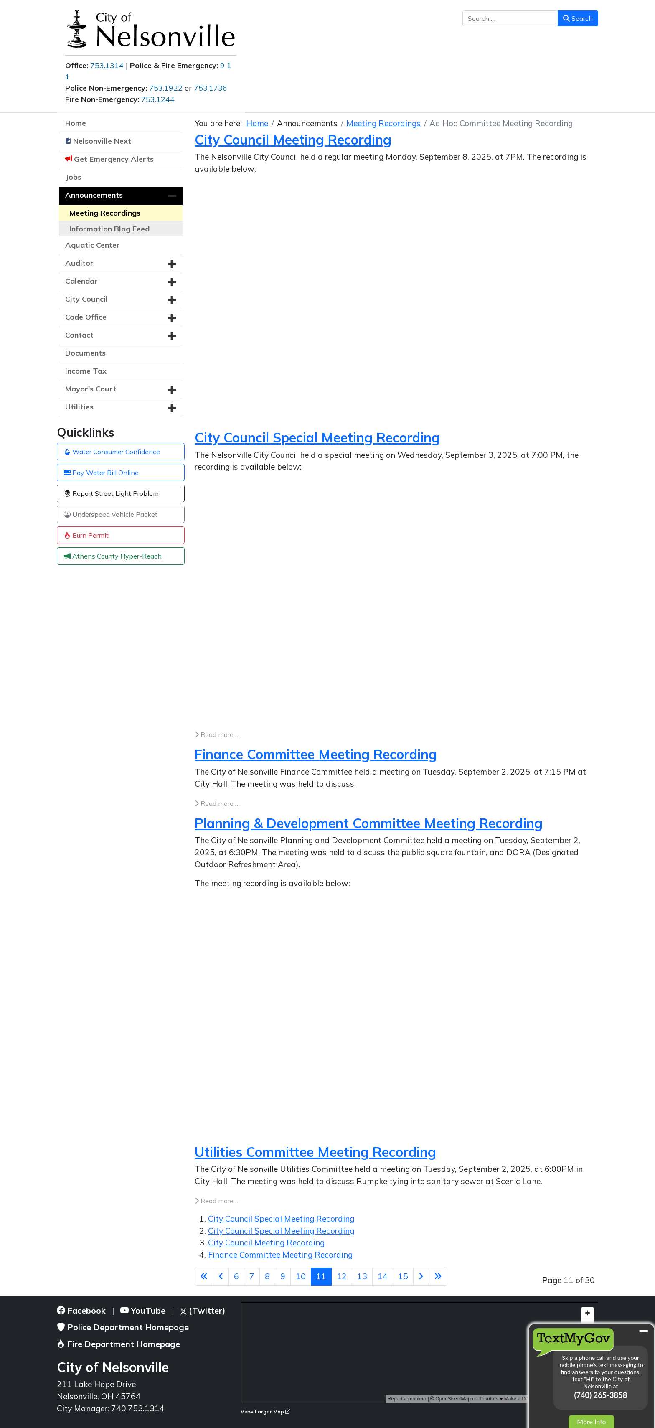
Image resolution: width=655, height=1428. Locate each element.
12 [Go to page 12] (342, 1276)
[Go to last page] (438, 1277)
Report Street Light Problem (111, 493)
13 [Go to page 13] (362, 1276)
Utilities (79, 407)
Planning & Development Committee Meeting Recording (369, 823)
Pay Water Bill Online (101, 472)
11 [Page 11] (321, 1276)
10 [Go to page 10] (301, 1276)
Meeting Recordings (104, 213)
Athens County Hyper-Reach (113, 556)
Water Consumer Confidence (112, 451)
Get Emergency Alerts (114, 159)
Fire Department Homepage (118, 1344)
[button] (172, 196)
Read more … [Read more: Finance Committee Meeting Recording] (217, 803)
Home (75, 123)
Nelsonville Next (102, 141)
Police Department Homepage (123, 1327)
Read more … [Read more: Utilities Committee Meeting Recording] (217, 1201)
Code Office (86, 317)
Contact (79, 335)
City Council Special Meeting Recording (317, 437)
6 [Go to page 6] (236, 1276)
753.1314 (107, 65)
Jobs (73, 177)
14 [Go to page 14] (383, 1276)
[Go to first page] (204, 1277)
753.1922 (166, 88)
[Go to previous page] (221, 1277)
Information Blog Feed (109, 229)
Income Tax (86, 371)
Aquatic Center (92, 245)
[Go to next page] (421, 1277)
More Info (591, 1421)
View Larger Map (265, 1411)
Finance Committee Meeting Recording (316, 754)
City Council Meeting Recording (293, 139)
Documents (85, 353)
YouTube (142, 1310)
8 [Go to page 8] (267, 1276)
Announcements (94, 195)
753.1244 (158, 99)
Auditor (79, 263)
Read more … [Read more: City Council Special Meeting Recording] (217, 734)
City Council (86, 299)
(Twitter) (203, 1310)
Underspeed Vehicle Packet (110, 514)
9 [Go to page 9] (282, 1276)
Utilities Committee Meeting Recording (315, 1151)
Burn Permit (86, 535)
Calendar (81, 281)
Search (578, 18)
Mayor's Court (91, 389)
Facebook (81, 1310)
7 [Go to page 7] (251, 1276)
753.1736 (210, 88)
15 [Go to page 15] (403, 1276)
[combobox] (510, 18)
